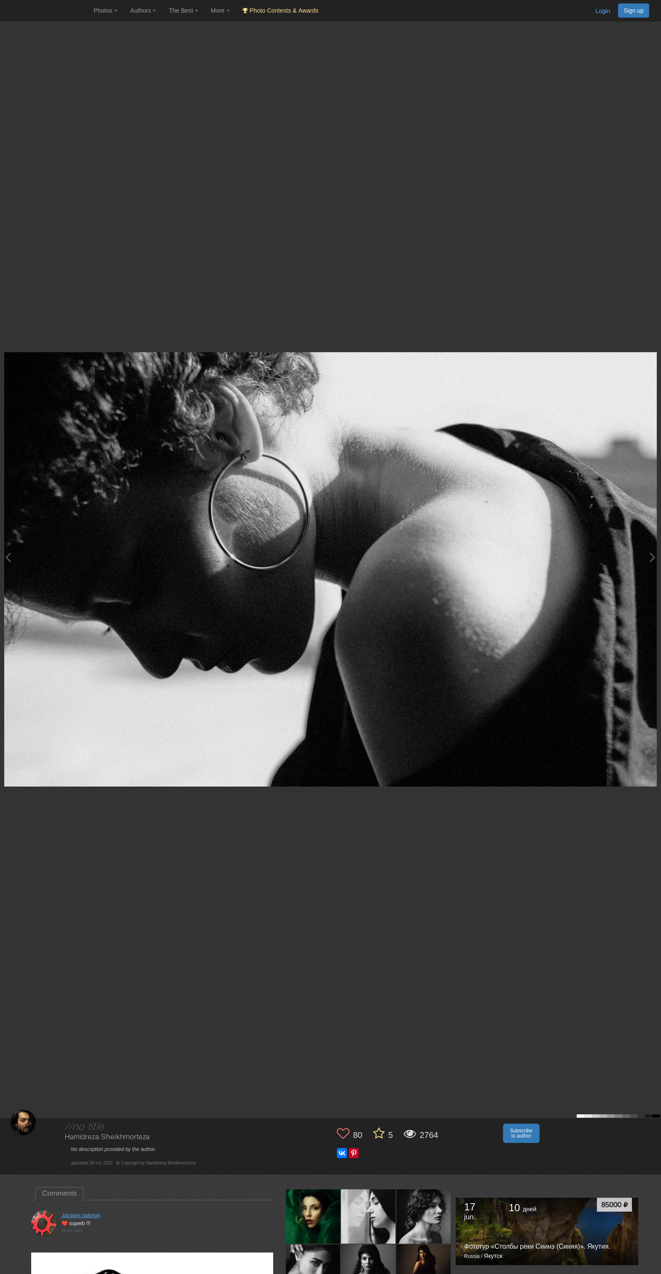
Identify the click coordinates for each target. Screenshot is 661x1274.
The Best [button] (183, 10)
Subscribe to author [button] (521, 1133)
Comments (59, 1193)
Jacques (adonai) (81, 1215)
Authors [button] (143, 10)
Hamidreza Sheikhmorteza (107, 1137)
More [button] (220, 10)
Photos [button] (106, 10)
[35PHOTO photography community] (46, 10)
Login (602, 11)
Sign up (633, 10)
